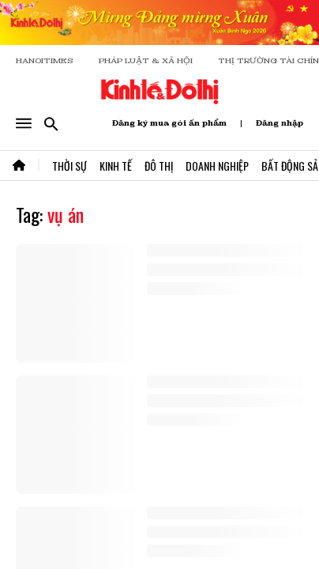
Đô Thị (158, 165)
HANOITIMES (44, 60)
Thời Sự (69, 165)
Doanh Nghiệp (217, 165)
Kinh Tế (115, 165)
